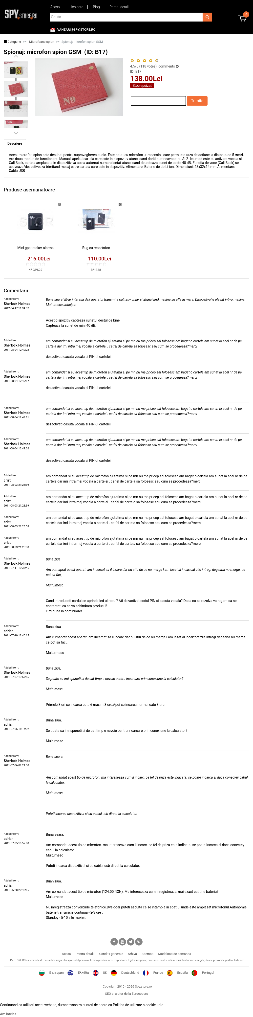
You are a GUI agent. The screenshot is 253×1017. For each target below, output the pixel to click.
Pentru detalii (119, 7)
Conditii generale (111, 954)
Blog (96, 7)
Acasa (55, 7)
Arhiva (132, 954)
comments (168, 66)
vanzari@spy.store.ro (76, 29)
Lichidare (76, 7)
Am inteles (8, 1014)
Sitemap (147, 954)
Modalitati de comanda (174, 954)
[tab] (15, 143)
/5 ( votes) (144, 66)
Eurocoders (140, 994)
